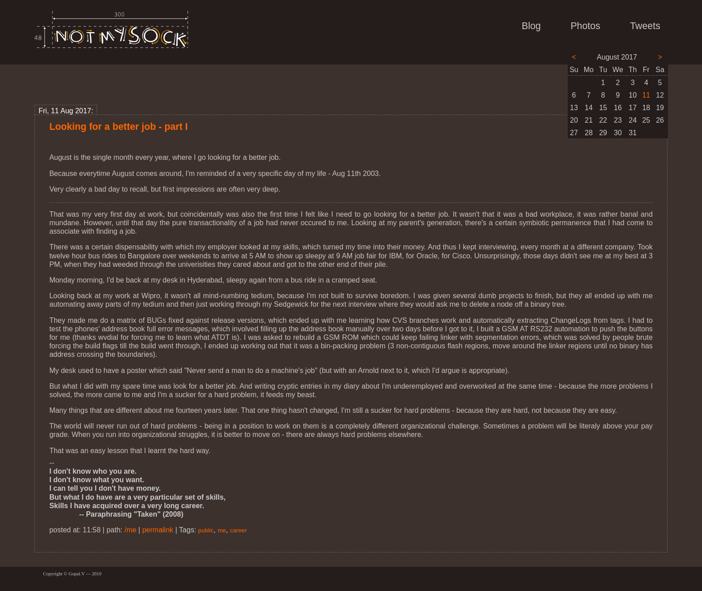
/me (130, 530)
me (222, 530)
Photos (585, 26)
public (206, 530)
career (238, 530)
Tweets (645, 26)
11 (646, 95)
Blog (531, 26)
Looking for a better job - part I (118, 126)
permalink (157, 530)
